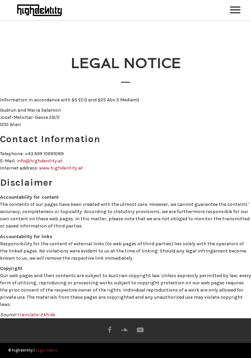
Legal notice (46, 350)
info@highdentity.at (39, 161)
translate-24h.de (36, 315)
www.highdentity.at (61, 168)
